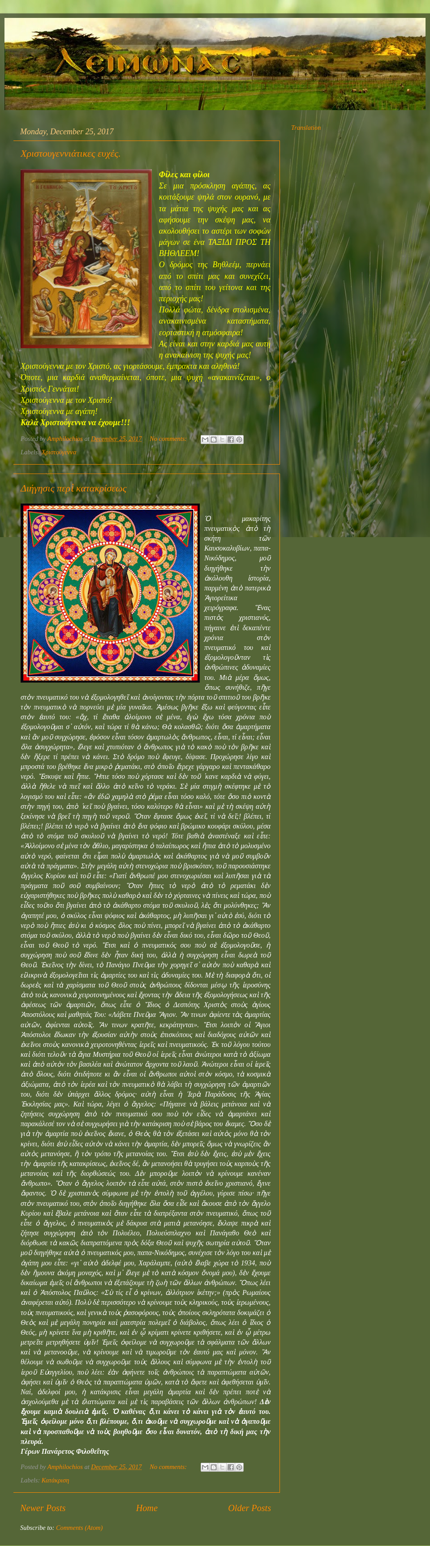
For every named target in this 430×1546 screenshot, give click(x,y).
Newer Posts (42, 1508)
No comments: (169, 438)
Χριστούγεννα (59, 452)
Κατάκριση (55, 1480)
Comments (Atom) (79, 1527)
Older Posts (249, 1508)
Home (147, 1508)
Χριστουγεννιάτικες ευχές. (71, 153)
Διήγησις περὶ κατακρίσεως (73, 488)
